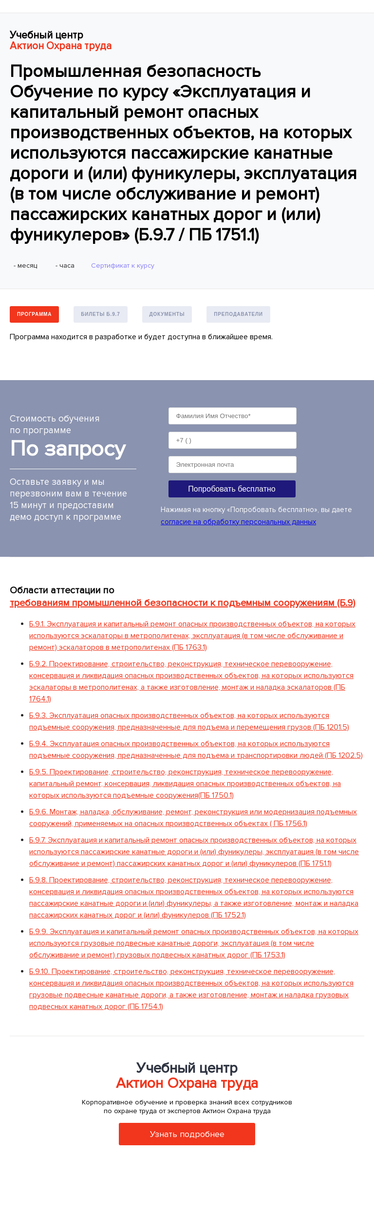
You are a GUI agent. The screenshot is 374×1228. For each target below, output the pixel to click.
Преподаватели (238, 314)
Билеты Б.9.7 (100, 314)
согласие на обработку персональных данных (238, 521)
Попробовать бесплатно (231, 489)
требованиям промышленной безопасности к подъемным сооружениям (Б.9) (182, 603)
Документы (167, 314)
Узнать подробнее (187, 1134)
